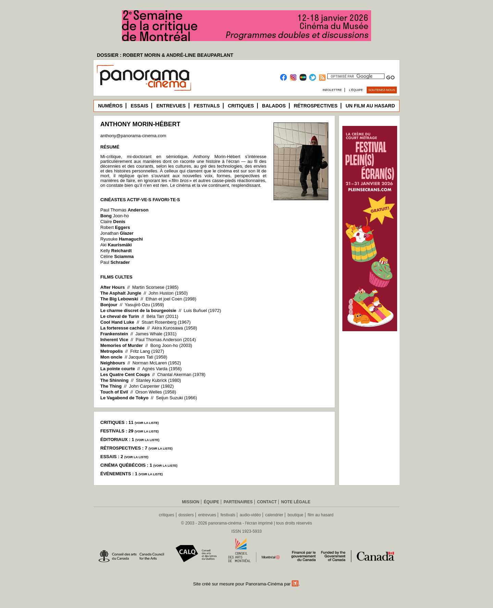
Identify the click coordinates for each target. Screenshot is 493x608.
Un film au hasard (370, 105)
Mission (191, 502)
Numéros (110, 105)
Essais (139, 105)
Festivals (207, 105)
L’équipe (356, 90)
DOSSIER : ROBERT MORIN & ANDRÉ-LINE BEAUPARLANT (165, 55)
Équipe (211, 502)
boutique (295, 515)
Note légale (295, 502)
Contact (267, 502)
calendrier (274, 515)
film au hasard (320, 515)
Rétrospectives (316, 105)
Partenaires (238, 502)
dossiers (186, 515)
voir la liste (146, 423)
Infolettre (332, 90)
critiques (166, 515)
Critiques (241, 105)
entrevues (207, 515)
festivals (227, 515)
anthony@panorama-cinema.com (133, 135)
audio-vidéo (250, 515)
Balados (274, 105)
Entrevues (171, 105)
